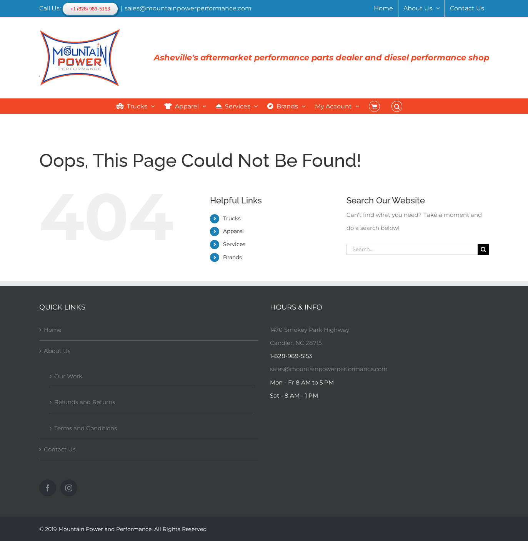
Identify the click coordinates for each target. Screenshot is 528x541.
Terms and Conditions (85, 428)
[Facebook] (47, 487)
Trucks (232, 218)
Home (53, 329)
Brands (232, 257)
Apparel (233, 231)
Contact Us (59, 449)
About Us (57, 351)
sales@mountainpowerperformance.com (188, 8)
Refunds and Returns (84, 402)
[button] (396, 106)
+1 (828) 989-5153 (90, 9)
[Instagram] (68, 487)
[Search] (483, 249)
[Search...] (412, 249)
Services (234, 244)
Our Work (68, 376)
